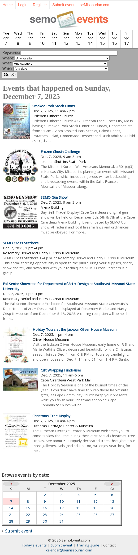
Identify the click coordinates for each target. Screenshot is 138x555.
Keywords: (11, 52)
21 (11, 514)
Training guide (87, 545)
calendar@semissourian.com (69, 550)
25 (78, 514)
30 (45, 521)
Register (40, 5)
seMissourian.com (95, 5)
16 (45, 508)
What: (7, 63)
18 (78, 508)
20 (112, 508)
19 (95, 508)
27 (112, 514)
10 (62, 501)
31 (62, 521)
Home (8, 5)
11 (78, 501)
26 (95, 514)
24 (62, 514)
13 (112, 501)
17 (62, 508)
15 (28, 508)
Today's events (34, 545)
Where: (8, 58)
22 (28, 514)
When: (7, 68)
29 (28, 521)
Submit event (63, 5)
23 (45, 514)
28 (11, 521)
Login (22, 5)
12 (95, 501)
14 (11, 508)
